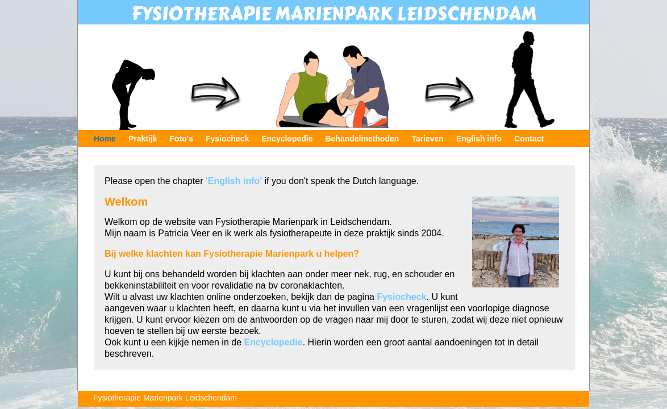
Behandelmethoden (362, 138)
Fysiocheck (227, 138)
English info (479, 138)
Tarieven (427, 138)
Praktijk (142, 138)
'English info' (234, 181)
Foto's (181, 138)
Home (105, 138)
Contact (529, 138)
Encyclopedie (286, 138)
